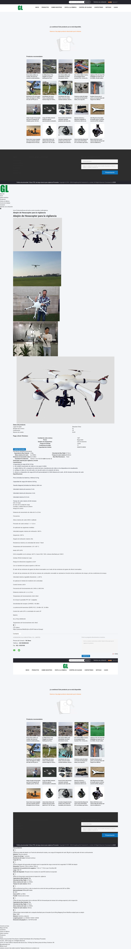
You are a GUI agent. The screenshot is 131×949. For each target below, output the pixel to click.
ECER (114, 182)
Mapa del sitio (17, 173)
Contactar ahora (19, 449)
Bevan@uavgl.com (5, 944)
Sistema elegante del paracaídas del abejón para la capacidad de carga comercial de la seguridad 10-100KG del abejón (45, 864)
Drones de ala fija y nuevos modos (38, 157)
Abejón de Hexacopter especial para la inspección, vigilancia (29, 876)
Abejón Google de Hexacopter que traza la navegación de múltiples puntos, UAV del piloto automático (33, 119)
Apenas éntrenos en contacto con (30, 948)
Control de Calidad (5, 203)
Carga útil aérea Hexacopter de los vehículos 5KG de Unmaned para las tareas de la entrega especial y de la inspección (45, 900)
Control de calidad (85, 7)
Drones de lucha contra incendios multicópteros (35, 210)
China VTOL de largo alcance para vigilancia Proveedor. (44, 182)
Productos (45, 7)
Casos (116, 7)
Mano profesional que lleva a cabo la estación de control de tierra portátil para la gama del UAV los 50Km (41, 888)
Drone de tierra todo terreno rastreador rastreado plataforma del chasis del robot (64, 119)
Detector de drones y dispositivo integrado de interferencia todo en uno (80, 119)
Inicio (37, 7)
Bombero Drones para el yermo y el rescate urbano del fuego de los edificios (97, 98)
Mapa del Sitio (4, 928)
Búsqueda (87, 2)
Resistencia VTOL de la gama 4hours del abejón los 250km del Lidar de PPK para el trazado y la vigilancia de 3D (33, 98)
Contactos (3, 929)
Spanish (2, 194)
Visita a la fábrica (70, 7)
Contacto (2, 205)
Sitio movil (3, 946)
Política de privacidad (22, 182)
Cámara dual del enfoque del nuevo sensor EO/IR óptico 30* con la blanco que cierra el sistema (81, 141)
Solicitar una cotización (100, 2)
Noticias (108, 7)
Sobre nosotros (56, 7)
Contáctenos (98, 7)
